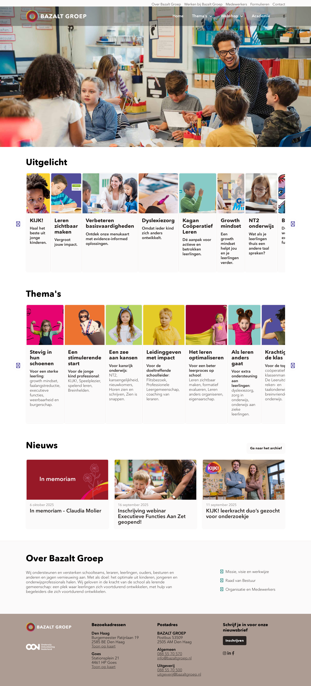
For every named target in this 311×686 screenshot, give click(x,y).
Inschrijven (234, 641)
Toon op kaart (104, 646)
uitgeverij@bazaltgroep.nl (179, 674)
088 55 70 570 (169, 653)
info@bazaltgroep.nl (174, 658)
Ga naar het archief (266, 448)
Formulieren (259, 4)
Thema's (199, 16)
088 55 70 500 (169, 670)
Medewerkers (236, 4)
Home (178, 16)
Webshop (229, 16)
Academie (261, 16)
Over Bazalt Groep (166, 4)
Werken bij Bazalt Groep (203, 4)
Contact (279, 4)
